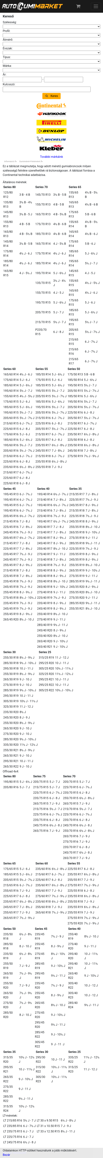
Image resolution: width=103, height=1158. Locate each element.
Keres (54, 96)
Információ (9, 161)
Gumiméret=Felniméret (29, 161)
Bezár (6, 1155)
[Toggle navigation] (96, 6)
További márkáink (51, 156)
